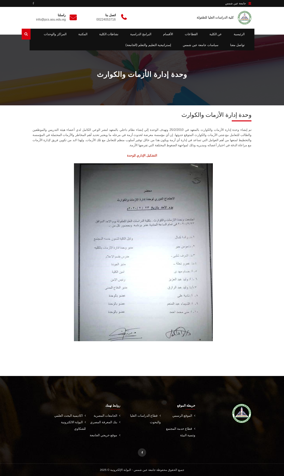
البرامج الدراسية (140, 34)
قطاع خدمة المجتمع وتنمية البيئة (180, 432)
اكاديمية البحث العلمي (70, 415)
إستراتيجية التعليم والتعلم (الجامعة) (148, 45)
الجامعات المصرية (107, 415)
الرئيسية (239, 34)
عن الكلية (215, 34)
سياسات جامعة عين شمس (200, 45)
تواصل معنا (237, 45)
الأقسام (168, 34)
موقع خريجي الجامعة (105, 435)
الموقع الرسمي (183, 415)
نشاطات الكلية (108, 34)
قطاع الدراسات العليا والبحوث (145, 419)
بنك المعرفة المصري (105, 422)
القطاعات (191, 34)
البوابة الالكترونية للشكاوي (73, 425)
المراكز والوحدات (55, 34)
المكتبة (82, 34)
